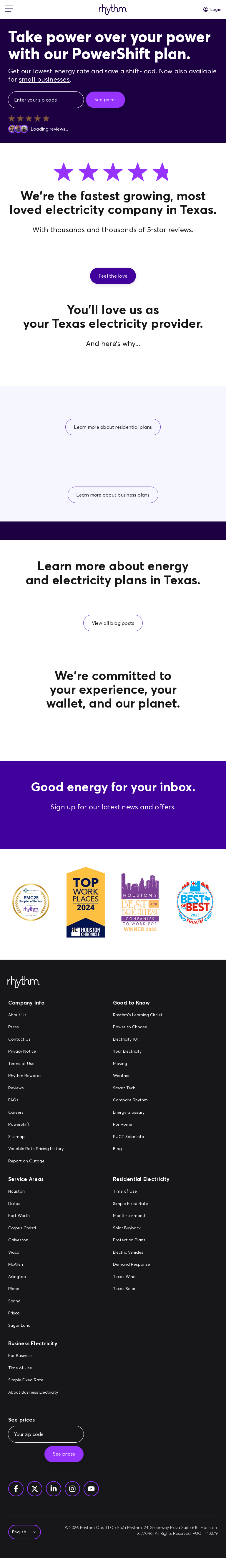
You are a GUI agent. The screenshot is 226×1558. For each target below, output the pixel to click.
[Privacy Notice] (36, 1051)
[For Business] (33, 1356)
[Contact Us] (36, 1039)
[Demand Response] (131, 1264)
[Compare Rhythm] (137, 1100)
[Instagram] (72, 1488)
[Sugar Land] (22, 1325)
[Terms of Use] (36, 1064)
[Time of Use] (131, 1191)
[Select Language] (23, 1532)
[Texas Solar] (131, 1289)
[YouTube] (91, 1488)
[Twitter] (34, 1488)
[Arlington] (22, 1277)
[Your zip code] (46, 1434)
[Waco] (22, 1252)
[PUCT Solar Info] (137, 1137)
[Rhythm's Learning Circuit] (137, 1015)
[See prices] (105, 100)
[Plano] (22, 1289)
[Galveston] (22, 1240)
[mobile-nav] (9, 9)
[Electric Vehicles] (131, 1252)
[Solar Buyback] (131, 1228)
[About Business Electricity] (33, 1392)
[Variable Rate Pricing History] (36, 1149)
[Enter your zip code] (46, 100)
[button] (113, 276)
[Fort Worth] (22, 1216)
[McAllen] (22, 1264)
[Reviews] (36, 1088)
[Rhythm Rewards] (36, 1076)
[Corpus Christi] (22, 1228)
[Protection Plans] (131, 1240)
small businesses (44, 79)
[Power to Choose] (137, 1027)
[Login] (212, 9)
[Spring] (22, 1301)
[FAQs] (36, 1100)
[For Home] (137, 1124)
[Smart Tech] (137, 1088)
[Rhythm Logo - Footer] (23, 982)
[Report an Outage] (36, 1161)
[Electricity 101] (137, 1039)
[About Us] (36, 1015)
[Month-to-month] (131, 1216)
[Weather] (137, 1076)
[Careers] (36, 1112)
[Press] (36, 1027)
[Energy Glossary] (137, 1112)
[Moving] (137, 1064)
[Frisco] (22, 1313)
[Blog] (137, 1149)
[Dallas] (22, 1204)
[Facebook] (16, 1488)
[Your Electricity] (137, 1051)
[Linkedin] (53, 1488)
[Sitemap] (36, 1137)
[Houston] (22, 1191)
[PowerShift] (36, 1124)
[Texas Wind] (131, 1277)
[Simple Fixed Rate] (131, 1204)
